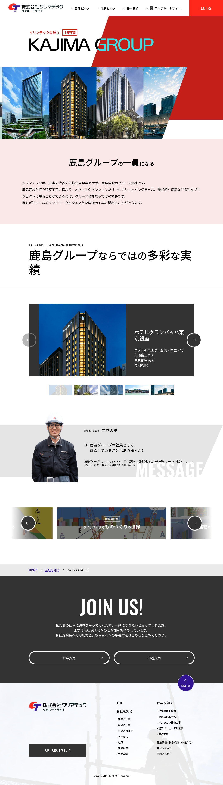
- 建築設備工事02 (166, 716)
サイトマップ (164, 748)
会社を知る (124, 711)
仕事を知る (165, 702)
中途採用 (154, 657)
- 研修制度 (122, 748)
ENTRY (206, 8)
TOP (119, 702)
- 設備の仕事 (123, 725)
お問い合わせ (164, 754)
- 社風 (119, 742)
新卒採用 (69, 657)
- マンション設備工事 (169, 722)
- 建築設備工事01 (166, 711)
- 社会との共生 (124, 730)
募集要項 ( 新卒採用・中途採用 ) (175, 742)
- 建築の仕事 (123, 719)
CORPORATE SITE (56, 750)
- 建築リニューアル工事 (170, 728)
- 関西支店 (162, 734)
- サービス (122, 736)
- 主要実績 (122, 754)
